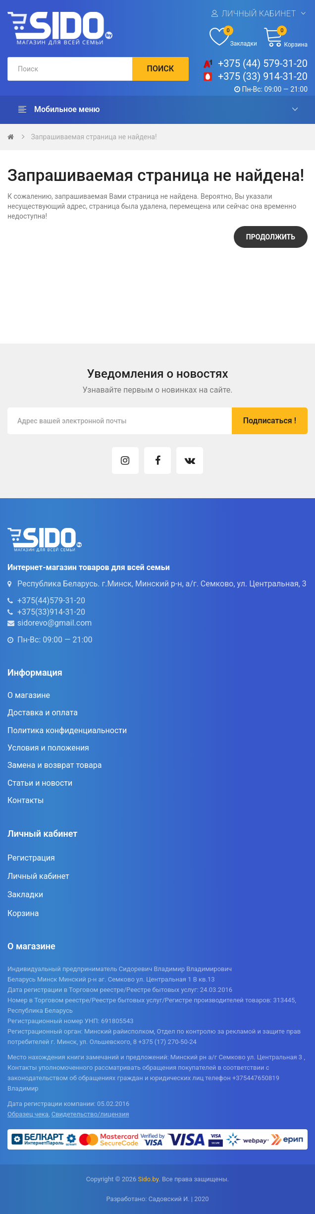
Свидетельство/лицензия (90, 1114)
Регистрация (31, 858)
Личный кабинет (258, 13)
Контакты (25, 800)
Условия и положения (48, 747)
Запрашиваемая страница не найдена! (94, 137)
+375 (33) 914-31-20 (263, 76)
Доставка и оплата (42, 712)
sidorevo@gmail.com (54, 623)
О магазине (28, 695)
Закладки (25, 894)
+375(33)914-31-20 (51, 612)
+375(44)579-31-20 (51, 600)
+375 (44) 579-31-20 (263, 63)
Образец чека (28, 1114)
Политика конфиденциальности (67, 730)
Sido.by (148, 1179)
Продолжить (270, 237)
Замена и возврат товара (54, 765)
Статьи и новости (39, 783)
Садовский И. (169, 1199)
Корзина (23, 913)
